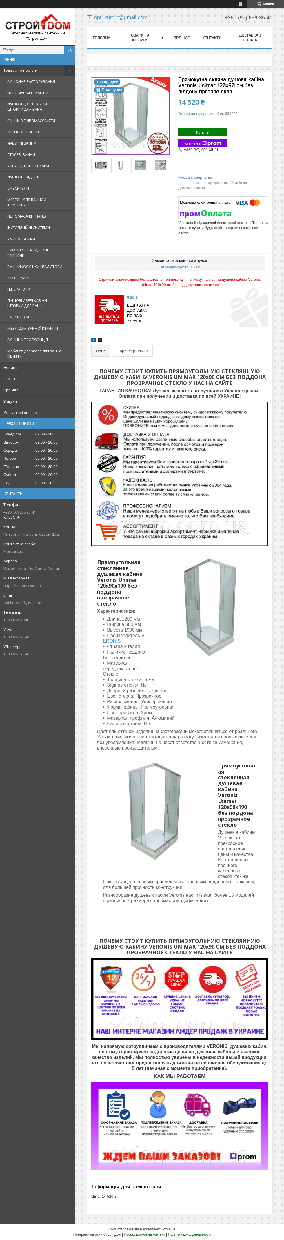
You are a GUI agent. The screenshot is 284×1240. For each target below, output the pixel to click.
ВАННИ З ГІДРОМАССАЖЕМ (31, 120)
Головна (101, 37)
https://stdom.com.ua (22, 585)
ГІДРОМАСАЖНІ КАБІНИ (27, 92)
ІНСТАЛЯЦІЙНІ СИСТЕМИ (28, 227)
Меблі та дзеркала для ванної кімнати (34, 353)
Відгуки (10, 401)
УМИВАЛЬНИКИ (21, 238)
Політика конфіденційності (189, 1234)
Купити (203, 132)
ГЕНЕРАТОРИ (18, 289)
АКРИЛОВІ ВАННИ (23, 131)
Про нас (10, 390)
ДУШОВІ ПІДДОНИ (23, 177)
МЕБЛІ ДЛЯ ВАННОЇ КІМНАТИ (32, 328)
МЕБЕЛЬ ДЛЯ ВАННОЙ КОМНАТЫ (26, 202)
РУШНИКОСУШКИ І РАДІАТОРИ (34, 266)
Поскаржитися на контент (144, 1234)
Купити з (203, 143)
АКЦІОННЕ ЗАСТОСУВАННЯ (31, 81)
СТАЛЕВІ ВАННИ (21, 154)
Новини (10, 367)
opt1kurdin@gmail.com (23, 602)
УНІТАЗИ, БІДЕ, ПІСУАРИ (28, 165)
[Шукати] (69, 49)
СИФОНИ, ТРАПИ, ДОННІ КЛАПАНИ (28, 252)
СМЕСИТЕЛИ (18, 188)
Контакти (211, 37)
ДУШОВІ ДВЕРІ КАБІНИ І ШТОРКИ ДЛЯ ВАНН (28, 106)
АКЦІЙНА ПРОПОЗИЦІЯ (27, 339)
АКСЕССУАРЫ (19, 277)
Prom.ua (169, 1229)
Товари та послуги (20, 70)
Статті (9, 378)
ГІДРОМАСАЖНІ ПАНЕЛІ (27, 216)
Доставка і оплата (20, 412)
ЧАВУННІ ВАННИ (21, 143)
